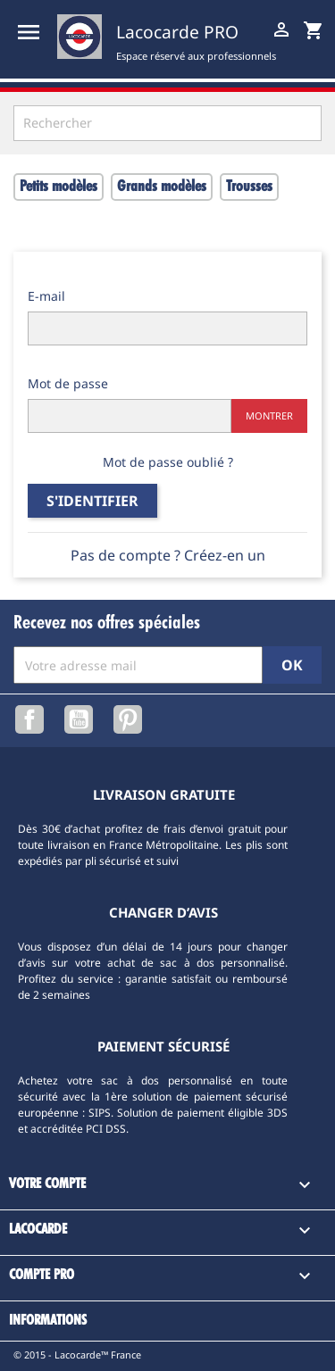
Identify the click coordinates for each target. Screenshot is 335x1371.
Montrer (269, 415)
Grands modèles (161, 187)
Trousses (249, 187)
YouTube (78, 719)
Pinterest (127, 719)
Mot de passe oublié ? (168, 461)
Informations (48, 1321)
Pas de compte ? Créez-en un (168, 555)
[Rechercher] (167, 123)
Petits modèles (58, 187)
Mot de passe (68, 383)
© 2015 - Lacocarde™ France (77, 1354)
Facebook (29, 719)
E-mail (46, 295)
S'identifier (92, 501)
